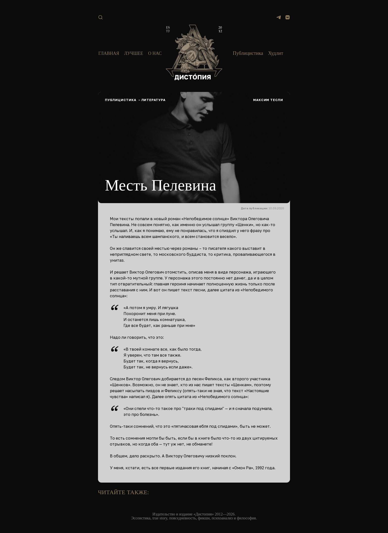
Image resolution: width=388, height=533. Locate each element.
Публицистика (248, 53)
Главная (108, 53)
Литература (153, 100)
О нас (155, 53)
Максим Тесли (268, 100)
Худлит (275, 53)
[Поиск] (100, 17)
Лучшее (133, 53)
